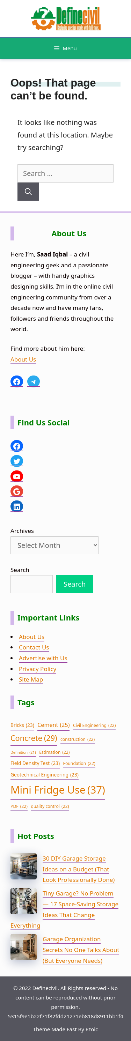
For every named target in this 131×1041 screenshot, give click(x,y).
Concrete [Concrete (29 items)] (33, 738)
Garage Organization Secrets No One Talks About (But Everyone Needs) (81, 949)
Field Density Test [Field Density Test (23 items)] (35, 763)
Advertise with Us (43, 658)
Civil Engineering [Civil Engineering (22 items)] (94, 725)
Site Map (31, 679)
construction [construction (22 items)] (77, 739)
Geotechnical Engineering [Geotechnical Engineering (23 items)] (44, 775)
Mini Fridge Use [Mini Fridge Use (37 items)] (57, 790)
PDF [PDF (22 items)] (19, 806)
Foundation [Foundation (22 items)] (79, 763)
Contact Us (34, 647)
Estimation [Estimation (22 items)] (54, 752)
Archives (22, 531)
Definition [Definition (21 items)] (23, 752)
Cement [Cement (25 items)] (53, 725)
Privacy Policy (37, 669)
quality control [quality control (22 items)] (50, 806)
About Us (23, 359)
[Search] (28, 192)
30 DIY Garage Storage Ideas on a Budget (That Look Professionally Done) (79, 869)
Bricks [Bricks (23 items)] (22, 725)
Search (19, 570)
